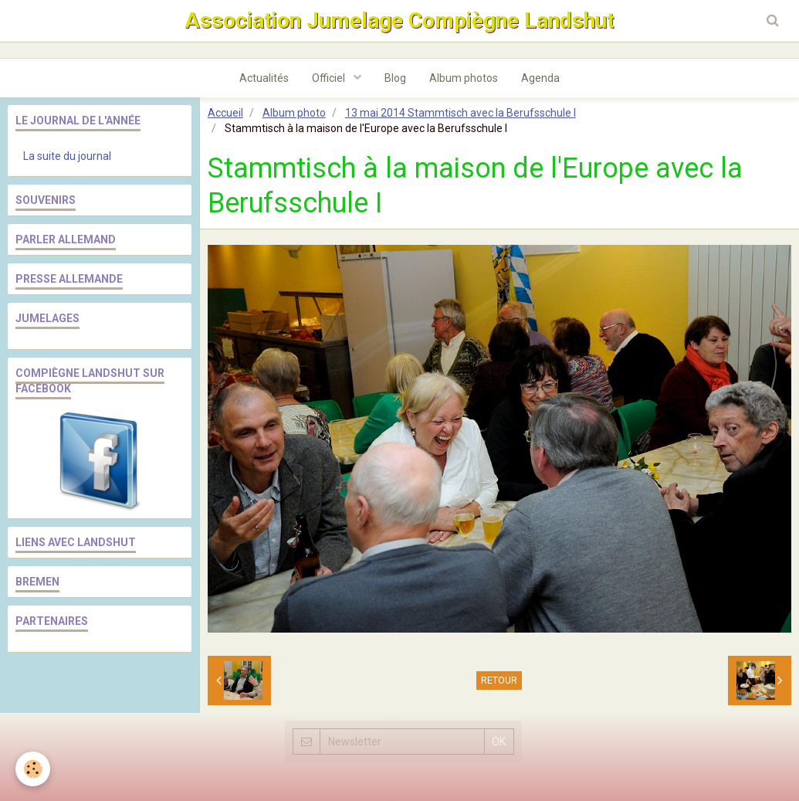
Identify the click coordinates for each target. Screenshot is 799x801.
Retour (499, 680)
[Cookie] (32, 769)
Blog (395, 78)
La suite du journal (67, 156)
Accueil (225, 113)
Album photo (294, 113)
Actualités (264, 78)
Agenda (540, 78)
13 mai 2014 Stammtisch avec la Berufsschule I (460, 113)
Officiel (329, 78)
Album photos (463, 78)
